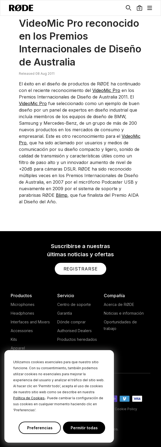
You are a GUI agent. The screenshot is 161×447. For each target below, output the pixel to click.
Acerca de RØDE (119, 304)
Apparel (18, 348)
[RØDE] (21, 8)
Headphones (22, 313)
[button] (139, 8)
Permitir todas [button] (84, 427)
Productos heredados (77, 339)
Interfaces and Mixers (30, 322)
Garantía (64, 313)
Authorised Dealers (74, 330)
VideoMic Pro (106, 90)
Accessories (22, 330)
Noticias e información (124, 313)
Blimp (61, 195)
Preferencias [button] (40, 427)
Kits (14, 339)
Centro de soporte (74, 304)
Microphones (22, 304)
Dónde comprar (71, 322)
